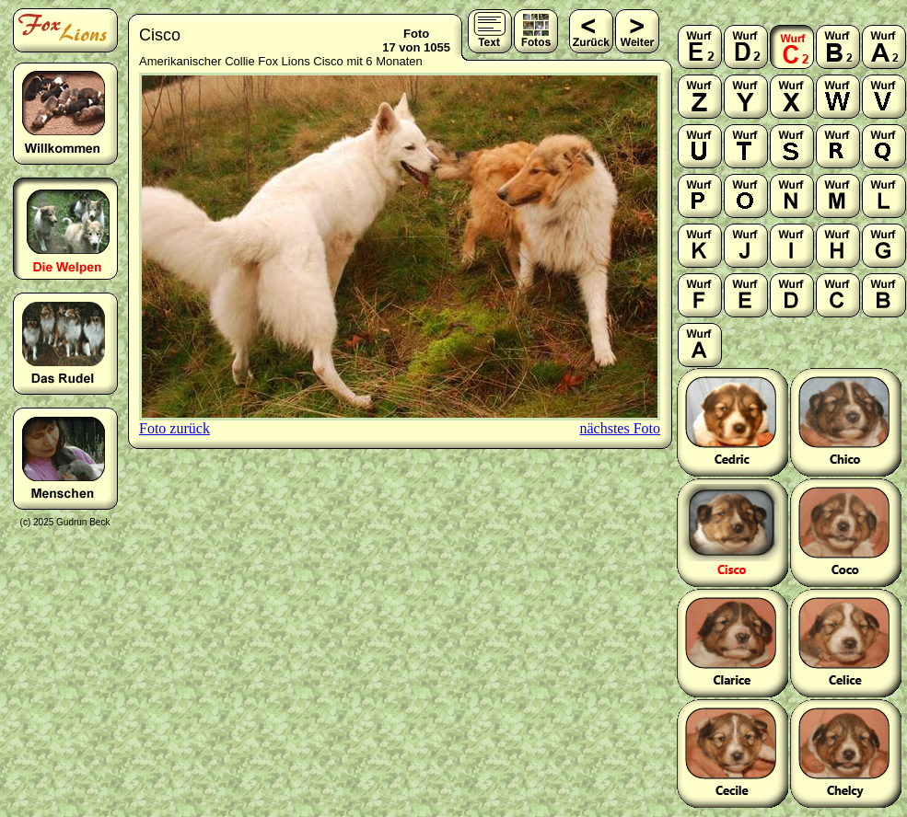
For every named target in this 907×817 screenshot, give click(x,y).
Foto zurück (174, 428)
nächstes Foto (619, 428)
